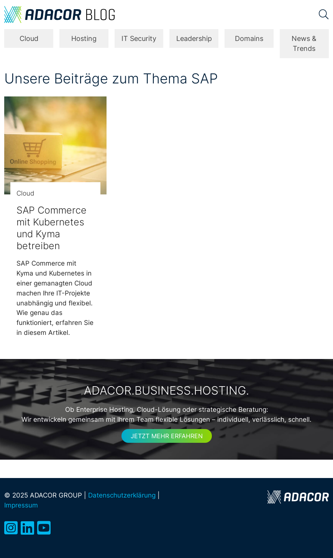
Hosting (84, 38)
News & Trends (304, 43)
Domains (249, 38)
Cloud (29, 38)
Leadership (194, 38)
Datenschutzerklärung (122, 495)
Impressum (21, 505)
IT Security (138, 38)
